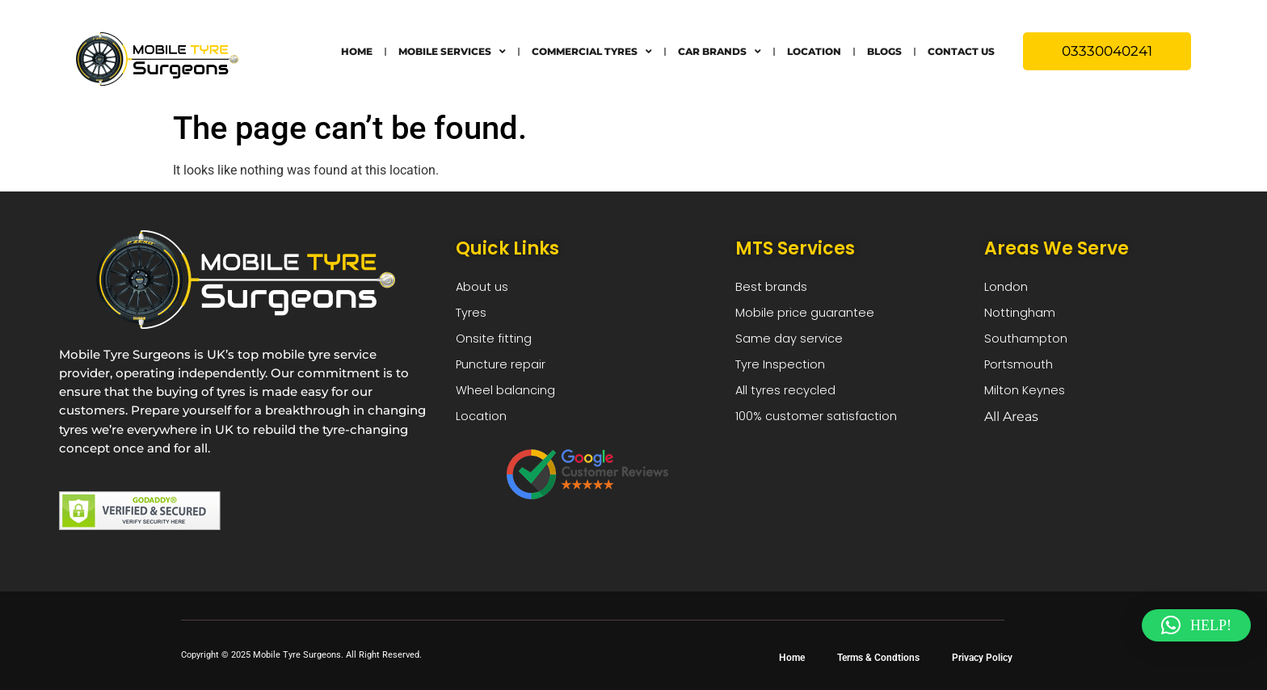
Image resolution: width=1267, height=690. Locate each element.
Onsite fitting (496, 343)
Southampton (1028, 343)
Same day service (791, 343)
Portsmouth (1021, 370)
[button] (1196, 625)
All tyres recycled (787, 398)
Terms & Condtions (878, 657)
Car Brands (719, 52)
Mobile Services (452, 52)
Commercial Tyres (592, 52)
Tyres (472, 315)
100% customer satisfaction (821, 425)
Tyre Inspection (783, 370)
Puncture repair (504, 370)
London (1008, 288)
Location (814, 51)
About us (484, 288)
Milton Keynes (1027, 398)
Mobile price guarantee (808, 315)
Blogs (884, 51)
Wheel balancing (509, 398)
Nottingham (1021, 315)
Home (357, 51)
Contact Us (961, 51)
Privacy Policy (982, 657)
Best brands (772, 288)
